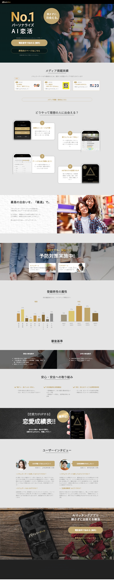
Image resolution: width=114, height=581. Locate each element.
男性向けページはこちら (29, 50)
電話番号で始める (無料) (29, 42)
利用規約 (18, 38)
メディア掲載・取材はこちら (57, 100)
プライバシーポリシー (30, 38)
